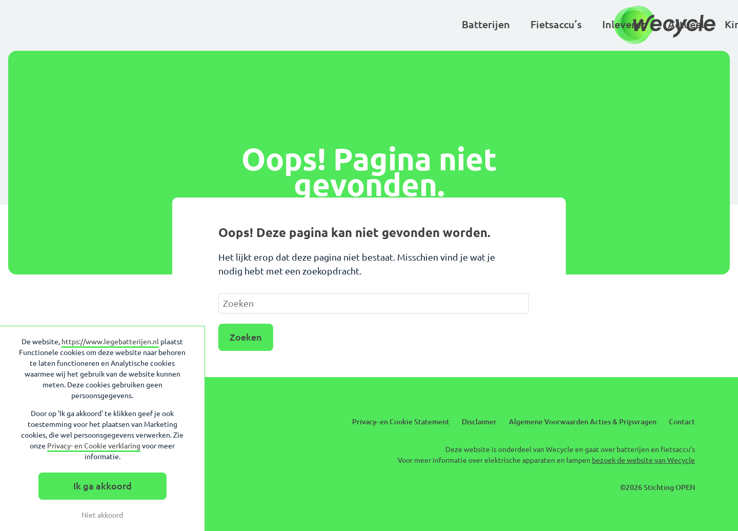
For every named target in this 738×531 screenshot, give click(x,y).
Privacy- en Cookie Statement (400, 422)
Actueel (373, 24)
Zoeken (246, 337)
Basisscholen (506, 24)
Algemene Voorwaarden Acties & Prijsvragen (583, 422)
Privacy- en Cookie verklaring (93, 446)
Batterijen (173, 24)
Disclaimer (479, 422)
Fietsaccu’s (243, 24)
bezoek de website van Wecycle (643, 460)
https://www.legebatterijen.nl (110, 342)
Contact (682, 422)
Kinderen (433, 24)
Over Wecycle (589, 24)
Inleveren (311, 24)
